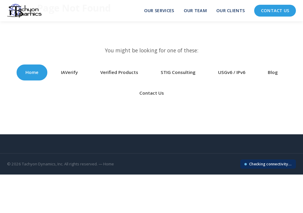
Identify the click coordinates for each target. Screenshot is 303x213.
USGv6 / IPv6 (231, 72)
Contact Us (275, 10)
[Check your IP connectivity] (268, 164)
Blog (273, 72)
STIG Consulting (178, 72)
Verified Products (119, 72)
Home (31, 72)
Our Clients (230, 10)
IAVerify (69, 72)
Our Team (195, 10)
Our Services (159, 10)
